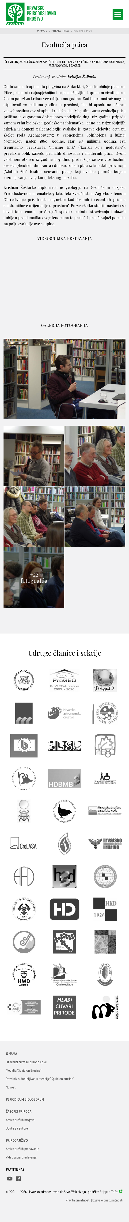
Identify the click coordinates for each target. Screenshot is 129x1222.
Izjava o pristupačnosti (107, 1200)
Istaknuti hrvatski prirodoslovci (26, 1062)
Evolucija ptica (82, 31)
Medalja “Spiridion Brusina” (24, 1070)
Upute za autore (17, 1128)
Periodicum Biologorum (25, 1099)
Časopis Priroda (18, 1111)
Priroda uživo (60, 31)
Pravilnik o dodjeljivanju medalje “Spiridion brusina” (40, 1078)
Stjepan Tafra (109, 1191)
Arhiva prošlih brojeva (20, 1119)
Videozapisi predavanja (21, 1157)
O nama (11, 1053)
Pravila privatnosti (78, 1200)
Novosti (11, 1087)
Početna (42, 31)
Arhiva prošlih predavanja (22, 1148)
